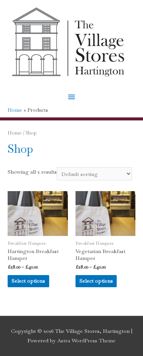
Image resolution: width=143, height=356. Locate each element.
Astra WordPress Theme (86, 340)
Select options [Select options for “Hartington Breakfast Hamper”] (28, 280)
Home (15, 133)
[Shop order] (94, 174)
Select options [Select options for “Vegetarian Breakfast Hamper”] (96, 280)
